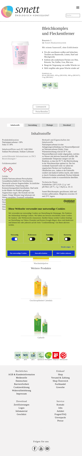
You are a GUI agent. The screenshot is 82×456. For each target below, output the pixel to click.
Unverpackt (60, 417)
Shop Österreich (60, 381)
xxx (41, 429)
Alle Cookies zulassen (63, 253)
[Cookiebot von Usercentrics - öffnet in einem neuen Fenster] (65, 201)
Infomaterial (22, 411)
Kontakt (60, 404)
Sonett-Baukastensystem (55, 43)
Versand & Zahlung (60, 377)
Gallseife (41, 338)
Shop (60, 374)
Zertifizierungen (21, 404)
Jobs (60, 408)
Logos (22, 408)
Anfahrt (60, 411)
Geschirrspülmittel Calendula (41, 300)
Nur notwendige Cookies (18, 253)
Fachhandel (60, 384)
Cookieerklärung (21, 387)
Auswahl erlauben (41, 253)
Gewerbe (60, 387)
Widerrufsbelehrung (21, 390)
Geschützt (21, 414)
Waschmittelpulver (41, 263)
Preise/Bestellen (42, 112)
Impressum (21, 394)
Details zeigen (65, 247)
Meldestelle (21, 377)
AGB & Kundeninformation (21, 374)
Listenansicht (41, 107)
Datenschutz (21, 381)
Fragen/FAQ (60, 414)
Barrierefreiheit (21, 384)
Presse (60, 421)
